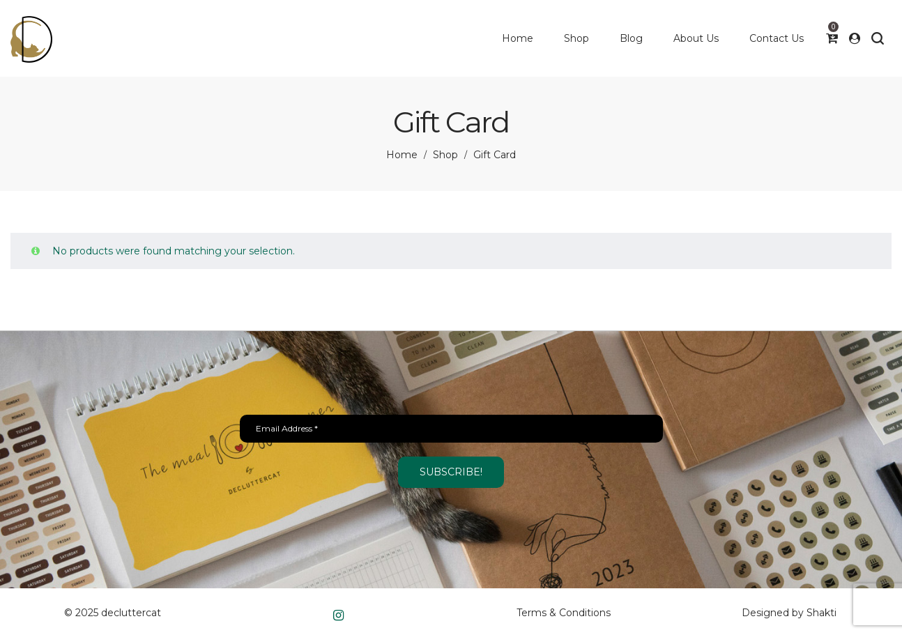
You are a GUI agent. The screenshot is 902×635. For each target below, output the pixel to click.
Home (402, 154)
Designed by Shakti (789, 612)
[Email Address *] (451, 429)
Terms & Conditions (564, 612)
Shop (445, 154)
